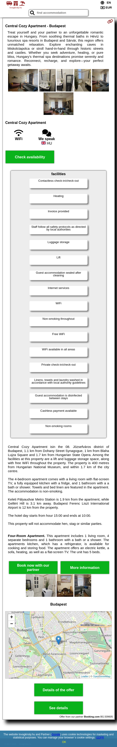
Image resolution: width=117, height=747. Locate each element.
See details (58, 708)
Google (55, 734)
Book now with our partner (33, 568)
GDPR (100, 737)
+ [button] (11, 617)
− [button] (11, 624)
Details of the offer (58, 690)
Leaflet (84, 676)
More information (84, 568)
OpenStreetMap (101, 676)
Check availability (30, 157)
